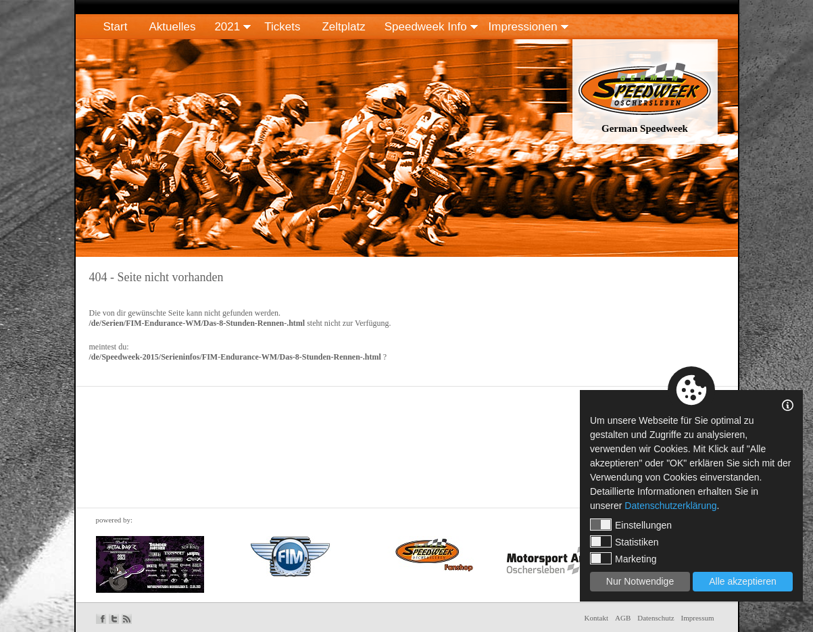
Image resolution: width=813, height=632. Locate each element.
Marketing (623, 558)
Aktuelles (172, 26)
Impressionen (523, 26)
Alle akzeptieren (743, 581)
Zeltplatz (343, 26)
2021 (227, 26)
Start (115, 26)
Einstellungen (631, 524)
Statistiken (624, 541)
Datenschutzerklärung (670, 505)
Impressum (697, 618)
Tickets (282, 26)
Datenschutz (655, 618)
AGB (623, 618)
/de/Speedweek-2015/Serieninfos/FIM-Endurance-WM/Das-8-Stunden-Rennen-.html (235, 357)
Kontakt (596, 618)
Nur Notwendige (640, 581)
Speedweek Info (426, 26)
